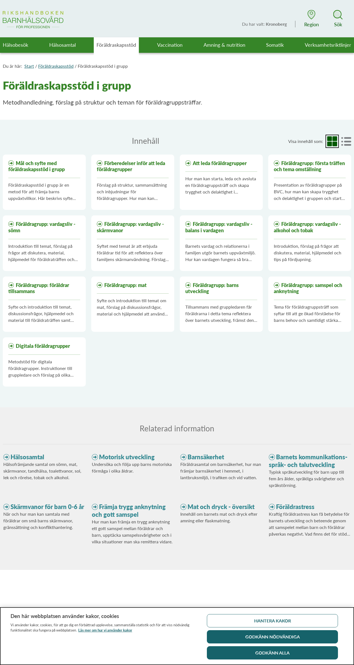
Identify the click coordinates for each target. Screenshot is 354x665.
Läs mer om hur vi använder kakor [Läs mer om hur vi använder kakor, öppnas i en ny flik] (105, 632)
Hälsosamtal (27, 457)
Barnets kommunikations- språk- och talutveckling (308, 460)
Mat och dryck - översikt (221, 506)
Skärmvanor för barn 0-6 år (47, 506)
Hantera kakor (272, 622)
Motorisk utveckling (127, 457)
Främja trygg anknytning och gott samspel (129, 510)
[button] (311, 18)
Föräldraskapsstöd (56, 66)
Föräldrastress (295, 506)
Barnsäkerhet (206, 457)
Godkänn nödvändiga (272, 638)
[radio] (332, 141)
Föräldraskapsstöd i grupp (103, 66)
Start (29, 66)
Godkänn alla (272, 655)
